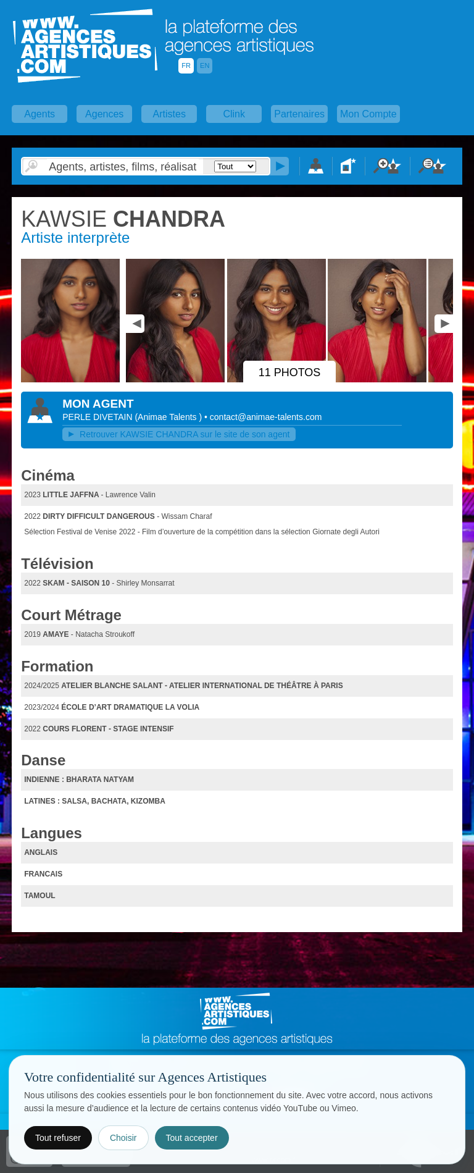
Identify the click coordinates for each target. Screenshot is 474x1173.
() (169, 417)
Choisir (123, 1138)
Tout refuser (58, 1138)
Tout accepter (192, 1138)
